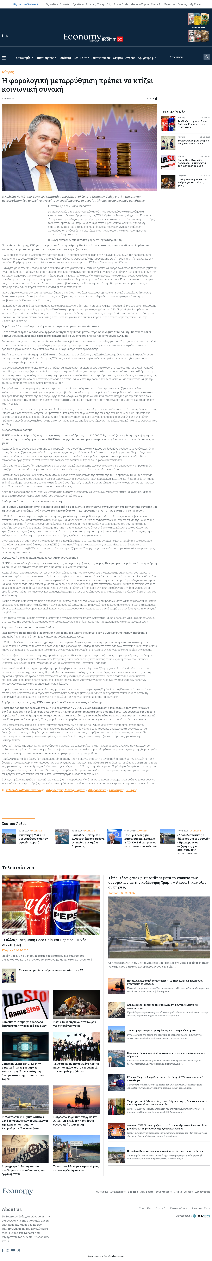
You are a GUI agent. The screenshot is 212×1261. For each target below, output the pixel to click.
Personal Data (200, 1210)
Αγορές (130, 57)
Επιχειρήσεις (44, 57)
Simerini (65, 4)
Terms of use (177, 1210)
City (109, 4)
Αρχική (158, 1210)
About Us (141, 1210)
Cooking (182, 4)
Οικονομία (23, 57)
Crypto (118, 57)
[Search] (185, 57)
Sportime (78, 4)
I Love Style (121, 4)
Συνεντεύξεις (101, 57)
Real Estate (81, 57)
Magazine (169, 4)
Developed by (193, 1218)
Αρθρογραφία (147, 57)
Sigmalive (52, 4)
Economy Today (95, 4)
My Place (195, 4)
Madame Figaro (140, 4)
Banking (64, 57)
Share (152, 98)
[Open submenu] (32, 57)
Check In (156, 4)
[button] (4, 58)
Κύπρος (8, 71)
